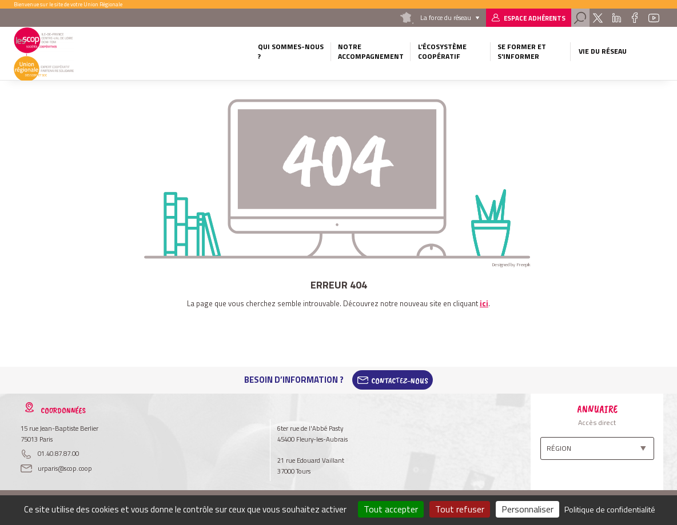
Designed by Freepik (511, 264)
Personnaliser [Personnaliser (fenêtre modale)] (527, 509)
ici (484, 303)
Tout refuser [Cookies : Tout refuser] (459, 509)
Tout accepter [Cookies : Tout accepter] (391, 509)
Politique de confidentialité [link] (609, 509)
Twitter (598, 18)
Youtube (654, 18)
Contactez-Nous (400, 380)
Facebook (635, 18)
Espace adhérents (535, 18)
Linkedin (616, 18)
